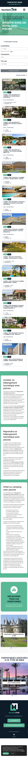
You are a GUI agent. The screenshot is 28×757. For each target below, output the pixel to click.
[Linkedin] (14, 734)
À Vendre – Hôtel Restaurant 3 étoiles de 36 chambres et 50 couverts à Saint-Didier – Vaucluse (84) (14, 203)
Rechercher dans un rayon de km (7, 51)
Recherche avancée (20, 75)
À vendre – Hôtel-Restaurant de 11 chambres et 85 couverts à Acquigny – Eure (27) (12, 123)
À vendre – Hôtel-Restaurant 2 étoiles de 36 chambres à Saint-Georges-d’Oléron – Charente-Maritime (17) (13, 307)
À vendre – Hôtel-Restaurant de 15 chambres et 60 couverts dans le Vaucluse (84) (11, 96)
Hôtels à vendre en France (14, 682)
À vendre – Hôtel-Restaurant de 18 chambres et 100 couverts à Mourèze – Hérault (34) (13, 151)
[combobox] (14, 48)
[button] (24, 9)
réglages (23, 750)
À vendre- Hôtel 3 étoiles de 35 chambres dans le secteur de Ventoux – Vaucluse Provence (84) (13, 230)
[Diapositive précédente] (2, 631)
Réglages (13, 753)
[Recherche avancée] (26, 75)
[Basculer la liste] (26, 57)
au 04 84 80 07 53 (14, 4)
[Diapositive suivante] (25, 631)
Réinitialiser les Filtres (14, 70)
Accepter (6, 753)
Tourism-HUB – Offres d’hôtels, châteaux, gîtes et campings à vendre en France (13, 17)
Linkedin (14, 736)
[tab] (11, 648)
